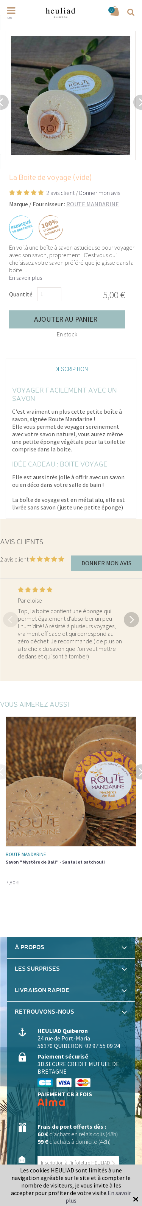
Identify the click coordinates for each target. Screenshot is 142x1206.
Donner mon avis (99, 192)
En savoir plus (25, 277)
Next (131, 618)
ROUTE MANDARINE (92, 204)
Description (71, 369)
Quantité (21, 294)
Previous (10, 618)
